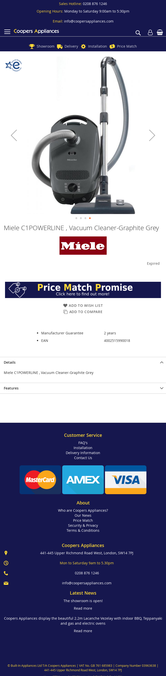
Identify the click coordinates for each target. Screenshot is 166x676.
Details (10, 362)
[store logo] (36, 31)
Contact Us (83, 457)
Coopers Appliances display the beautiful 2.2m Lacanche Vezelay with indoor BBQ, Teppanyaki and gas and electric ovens (83, 621)
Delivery (71, 46)
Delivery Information (83, 452)
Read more (83, 608)
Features (11, 388)
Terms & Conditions (83, 530)
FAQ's (83, 442)
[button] (14, 135)
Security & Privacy (83, 525)
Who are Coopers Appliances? (83, 510)
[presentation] (83, 362)
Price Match (127, 46)
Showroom (45, 46)
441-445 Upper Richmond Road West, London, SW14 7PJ (86, 553)
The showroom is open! (83, 600)
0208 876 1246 (95, 3)
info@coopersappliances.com (89, 21)
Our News (83, 515)
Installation (97, 46)
